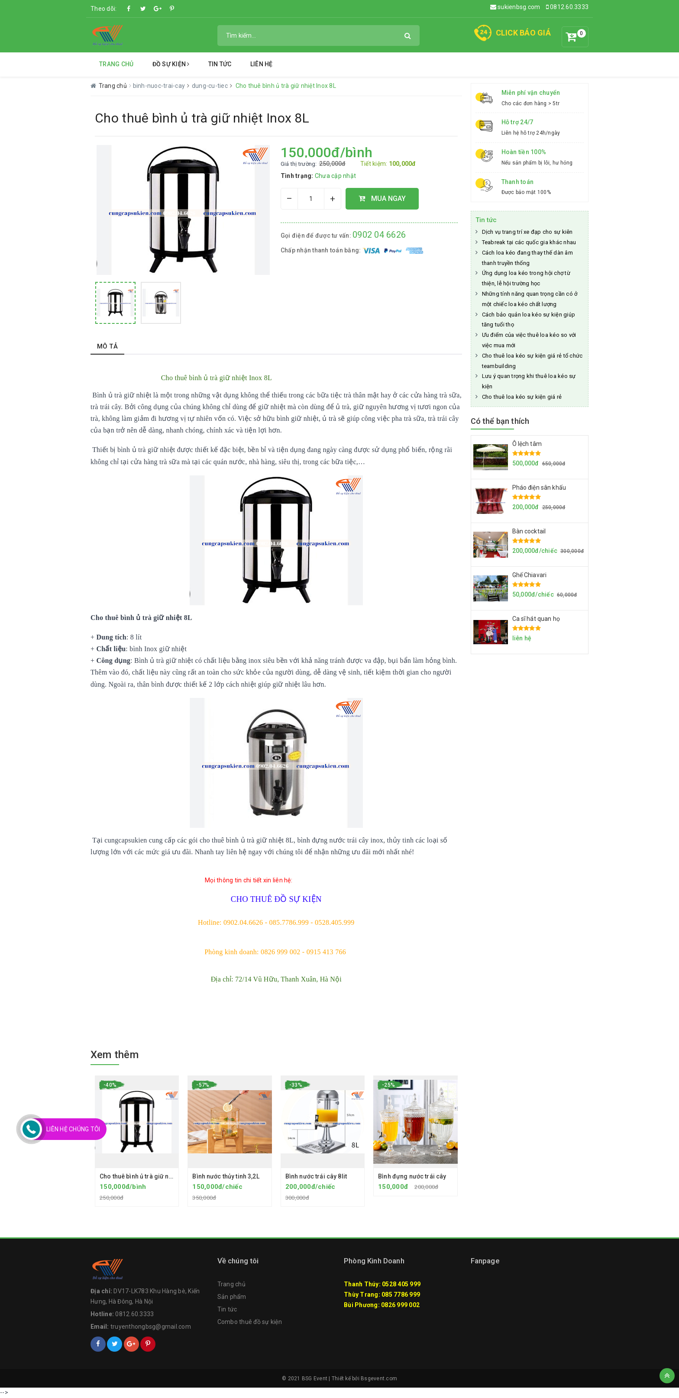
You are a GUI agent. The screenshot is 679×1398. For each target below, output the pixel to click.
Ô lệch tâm (527, 443)
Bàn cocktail (529, 531)
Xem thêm (115, 1055)
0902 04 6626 (379, 234)
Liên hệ (261, 64)
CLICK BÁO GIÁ (523, 32)
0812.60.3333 (567, 6)
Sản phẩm (231, 1296)
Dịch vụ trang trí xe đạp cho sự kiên (527, 232)
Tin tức (220, 64)
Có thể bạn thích (500, 421)
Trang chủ (116, 64)
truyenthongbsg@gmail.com (150, 1326)
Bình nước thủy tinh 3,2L (225, 1176)
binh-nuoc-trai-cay (160, 85)
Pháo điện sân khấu (539, 487)
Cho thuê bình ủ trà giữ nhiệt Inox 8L (150, 1176)
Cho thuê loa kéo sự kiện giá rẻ (522, 397)
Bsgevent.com (379, 1378)
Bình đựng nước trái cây (412, 1176)
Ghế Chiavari (529, 574)
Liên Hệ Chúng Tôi (73, 1129)
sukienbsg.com (515, 6)
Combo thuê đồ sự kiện (249, 1321)
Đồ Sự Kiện (171, 64)
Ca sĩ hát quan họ (536, 618)
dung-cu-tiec (210, 85)
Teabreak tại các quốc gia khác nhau (529, 242)
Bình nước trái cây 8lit (316, 1176)
